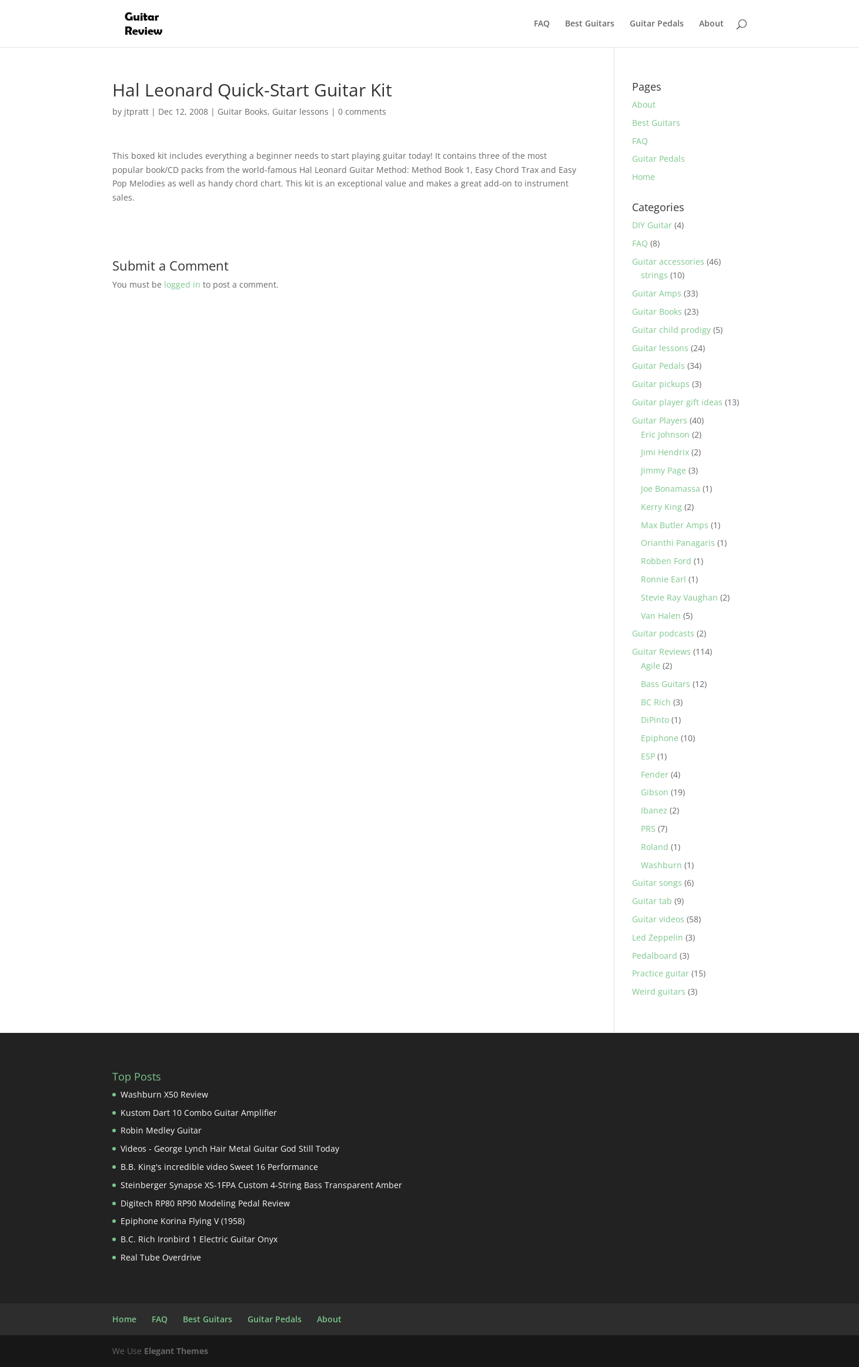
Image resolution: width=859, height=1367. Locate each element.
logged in (182, 284)
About (711, 24)
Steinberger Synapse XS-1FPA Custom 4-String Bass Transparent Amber (261, 1185)
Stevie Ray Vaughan (679, 597)
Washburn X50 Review (164, 1094)
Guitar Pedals (657, 24)
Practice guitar (660, 973)
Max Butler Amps (674, 525)
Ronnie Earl (663, 579)
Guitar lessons (300, 111)
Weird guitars (659, 991)
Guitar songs (657, 882)
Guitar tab (652, 900)
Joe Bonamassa (670, 488)
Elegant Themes (176, 1350)
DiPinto (655, 719)
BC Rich (656, 702)
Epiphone (659, 737)
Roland (655, 846)
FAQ (542, 24)
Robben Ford (666, 560)
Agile (650, 665)
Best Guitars (589, 24)
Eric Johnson (665, 434)
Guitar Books (243, 111)
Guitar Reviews (661, 651)
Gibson (655, 792)
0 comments (362, 111)
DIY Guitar (652, 225)
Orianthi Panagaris (678, 542)
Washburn (661, 865)
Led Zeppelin (657, 937)
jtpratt (136, 111)
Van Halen (661, 615)
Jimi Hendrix (665, 452)
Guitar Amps (656, 293)
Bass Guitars (665, 683)
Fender (655, 774)
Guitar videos (658, 919)
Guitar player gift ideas (677, 402)
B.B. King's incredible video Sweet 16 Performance (219, 1166)
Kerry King (661, 506)
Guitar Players (659, 420)
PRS (648, 828)
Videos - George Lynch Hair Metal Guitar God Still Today (230, 1148)
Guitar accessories (668, 261)
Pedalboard (654, 955)
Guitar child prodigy (671, 329)
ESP (648, 756)
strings (654, 275)
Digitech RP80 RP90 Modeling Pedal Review (205, 1203)
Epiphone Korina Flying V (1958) (183, 1220)
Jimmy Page (663, 470)
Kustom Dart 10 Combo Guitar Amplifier (199, 1112)
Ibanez (654, 810)
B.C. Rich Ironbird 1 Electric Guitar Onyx (199, 1239)
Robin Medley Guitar (161, 1130)
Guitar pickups (661, 383)
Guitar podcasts (663, 633)
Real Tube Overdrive (161, 1257)
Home (643, 176)
